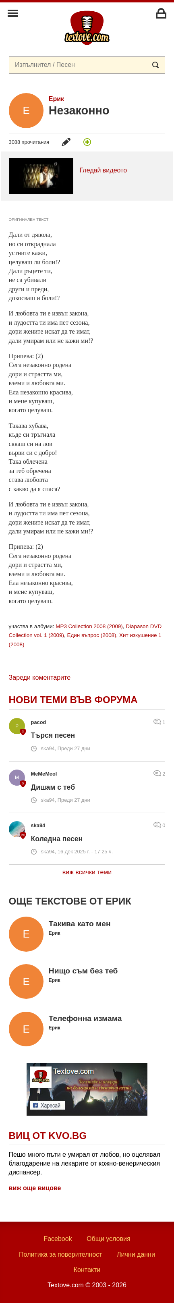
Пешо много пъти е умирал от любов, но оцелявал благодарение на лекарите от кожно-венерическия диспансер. (84, 1163)
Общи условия (108, 1238)
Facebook (58, 1238)
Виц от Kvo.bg (48, 1135)
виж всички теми (87, 872)
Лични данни (136, 1254)
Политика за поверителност (60, 1254)
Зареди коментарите (39, 677)
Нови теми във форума (73, 699)
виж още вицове (35, 1188)
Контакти (87, 1269)
